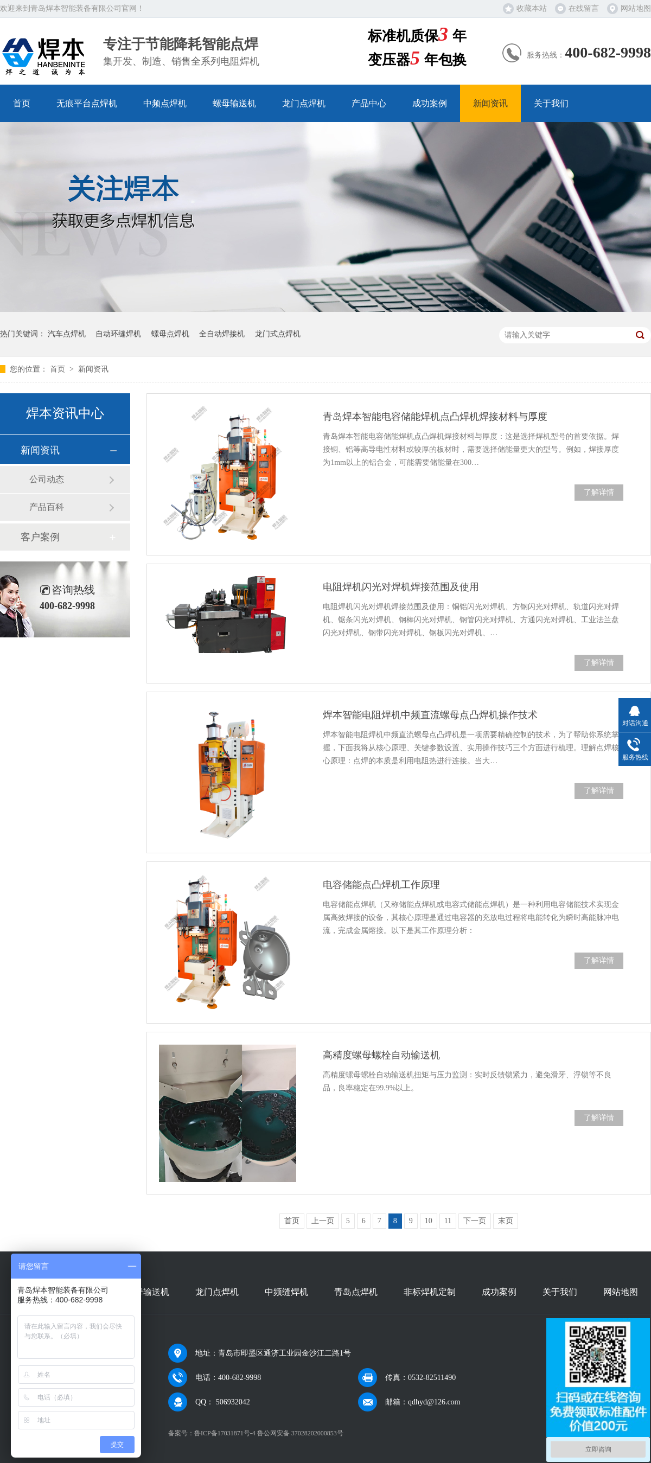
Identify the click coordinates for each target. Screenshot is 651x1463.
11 (447, 1221)
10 (428, 1221)
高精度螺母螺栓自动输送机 (381, 1055)
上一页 (322, 1221)
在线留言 (584, 8)
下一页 (474, 1221)
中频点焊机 (165, 103)
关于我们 (551, 103)
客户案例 (40, 537)
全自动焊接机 (222, 334)
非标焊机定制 (430, 1291)
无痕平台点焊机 (86, 103)
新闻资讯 (490, 103)
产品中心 (369, 103)
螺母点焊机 (170, 334)
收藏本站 (531, 8)
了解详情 (599, 492)
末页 (505, 1221)
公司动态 (46, 479)
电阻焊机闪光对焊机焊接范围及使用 (401, 587)
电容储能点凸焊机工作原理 (381, 884)
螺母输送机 (234, 103)
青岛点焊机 (356, 1291)
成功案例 (429, 103)
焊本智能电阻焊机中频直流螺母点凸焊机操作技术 (430, 715)
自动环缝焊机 (118, 334)
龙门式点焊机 (278, 334)
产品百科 (46, 507)
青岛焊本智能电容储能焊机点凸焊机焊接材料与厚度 (435, 416)
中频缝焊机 (286, 1291)
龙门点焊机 (304, 103)
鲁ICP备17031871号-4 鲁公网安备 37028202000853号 (268, 1433)
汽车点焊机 (67, 334)
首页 (21, 103)
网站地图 (636, 8)
